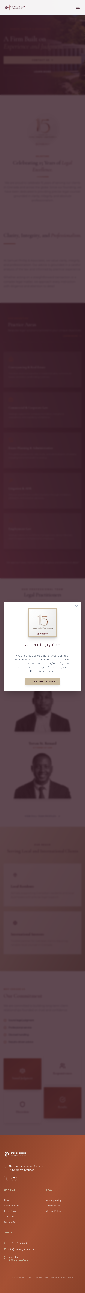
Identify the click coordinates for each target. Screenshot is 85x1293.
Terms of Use (53, 1205)
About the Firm (12, 1205)
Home (7, 1200)
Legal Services (11, 1211)
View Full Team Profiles (42, 816)
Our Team (9, 1216)
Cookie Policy (53, 1211)
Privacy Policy (53, 1200)
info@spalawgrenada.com (22, 1249)
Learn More (42, 71)
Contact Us (42, 60)
